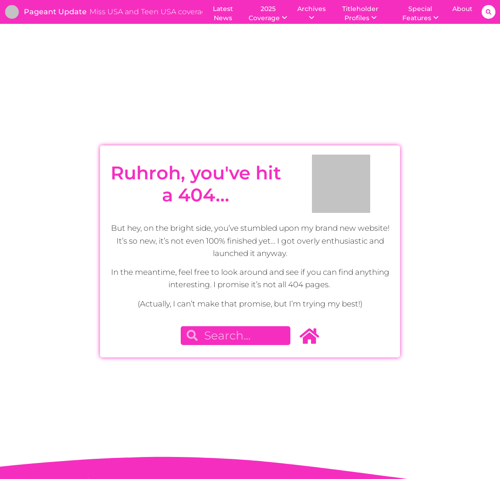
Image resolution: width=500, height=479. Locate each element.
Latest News (223, 13)
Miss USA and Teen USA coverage (150, 11)
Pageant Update (55, 11)
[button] (488, 12)
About (462, 9)
